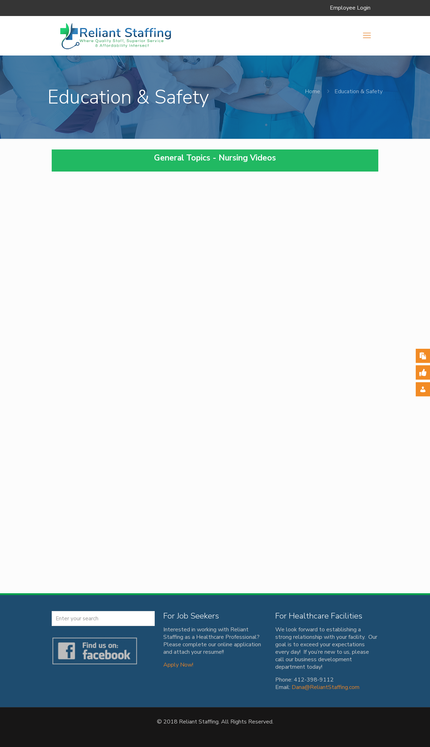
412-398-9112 (314, 680)
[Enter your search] (103, 618)
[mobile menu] (367, 36)
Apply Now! (178, 665)
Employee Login (350, 8)
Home (312, 91)
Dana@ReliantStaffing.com (325, 687)
